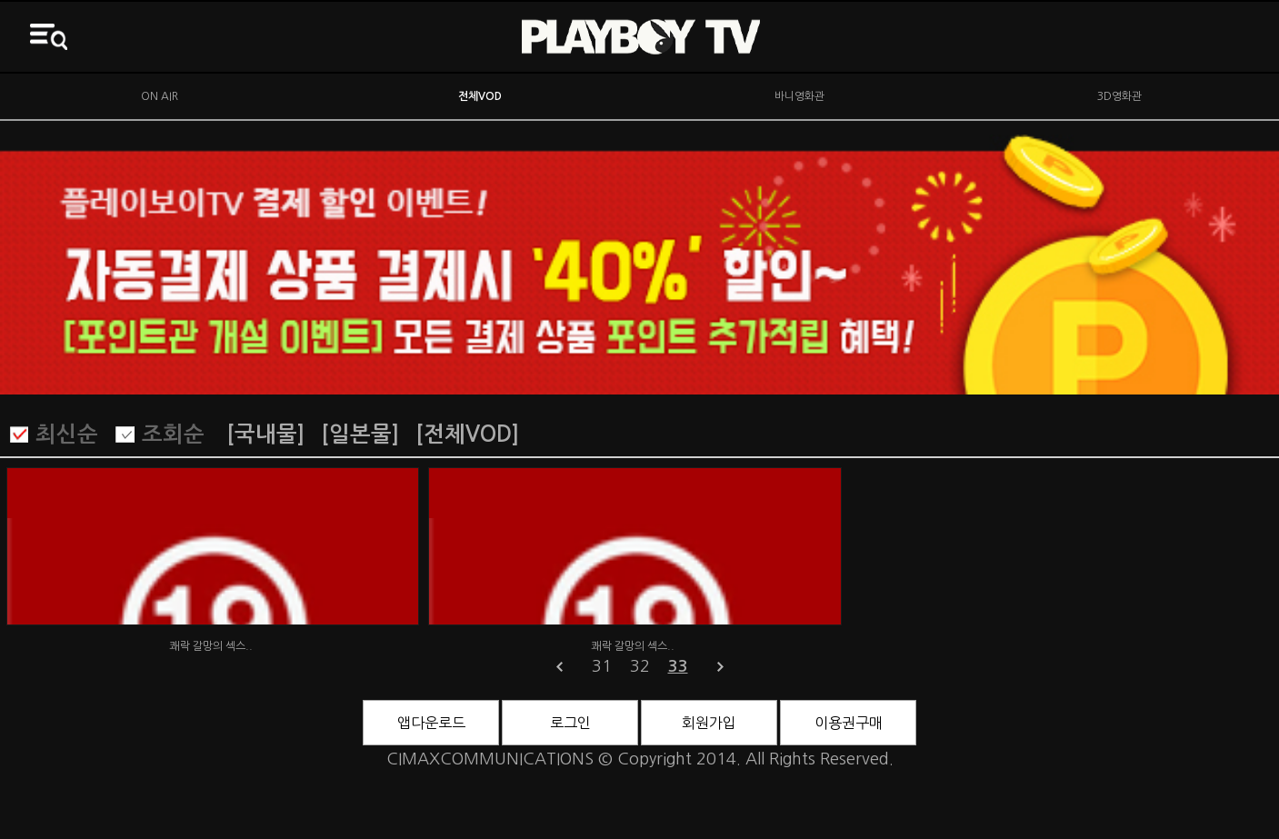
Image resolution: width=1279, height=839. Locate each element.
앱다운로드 (431, 722)
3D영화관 (1119, 96)
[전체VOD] (467, 434)
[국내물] (265, 434)
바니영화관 (799, 96)
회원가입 (709, 722)
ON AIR (159, 96)
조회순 (173, 434)
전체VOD (480, 96)
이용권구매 (848, 722)
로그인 (570, 722)
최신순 (66, 434)
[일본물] (360, 434)
